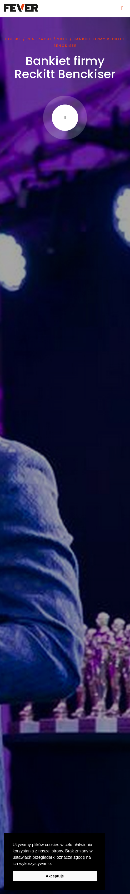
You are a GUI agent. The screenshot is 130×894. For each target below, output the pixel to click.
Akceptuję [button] (55, 876)
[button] (54, 864)
